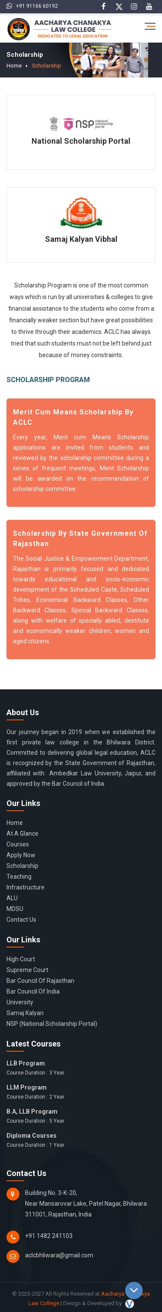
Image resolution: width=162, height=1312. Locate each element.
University (19, 1001)
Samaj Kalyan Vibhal (81, 238)
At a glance (22, 833)
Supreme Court (27, 969)
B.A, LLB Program (81, 1116)
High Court (20, 958)
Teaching (19, 876)
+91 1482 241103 (49, 1235)
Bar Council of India (33, 991)
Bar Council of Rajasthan (40, 980)
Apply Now (20, 854)
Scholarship (40, 65)
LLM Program (81, 1092)
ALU (12, 897)
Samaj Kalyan (25, 1012)
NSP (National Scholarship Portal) (51, 1023)
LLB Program (81, 1068)
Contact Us (21, 919)
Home (12, 65)
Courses (17, 843)
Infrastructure (25, 886)
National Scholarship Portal (81, 140)
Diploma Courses (81, 1140)
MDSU (14, 908)
